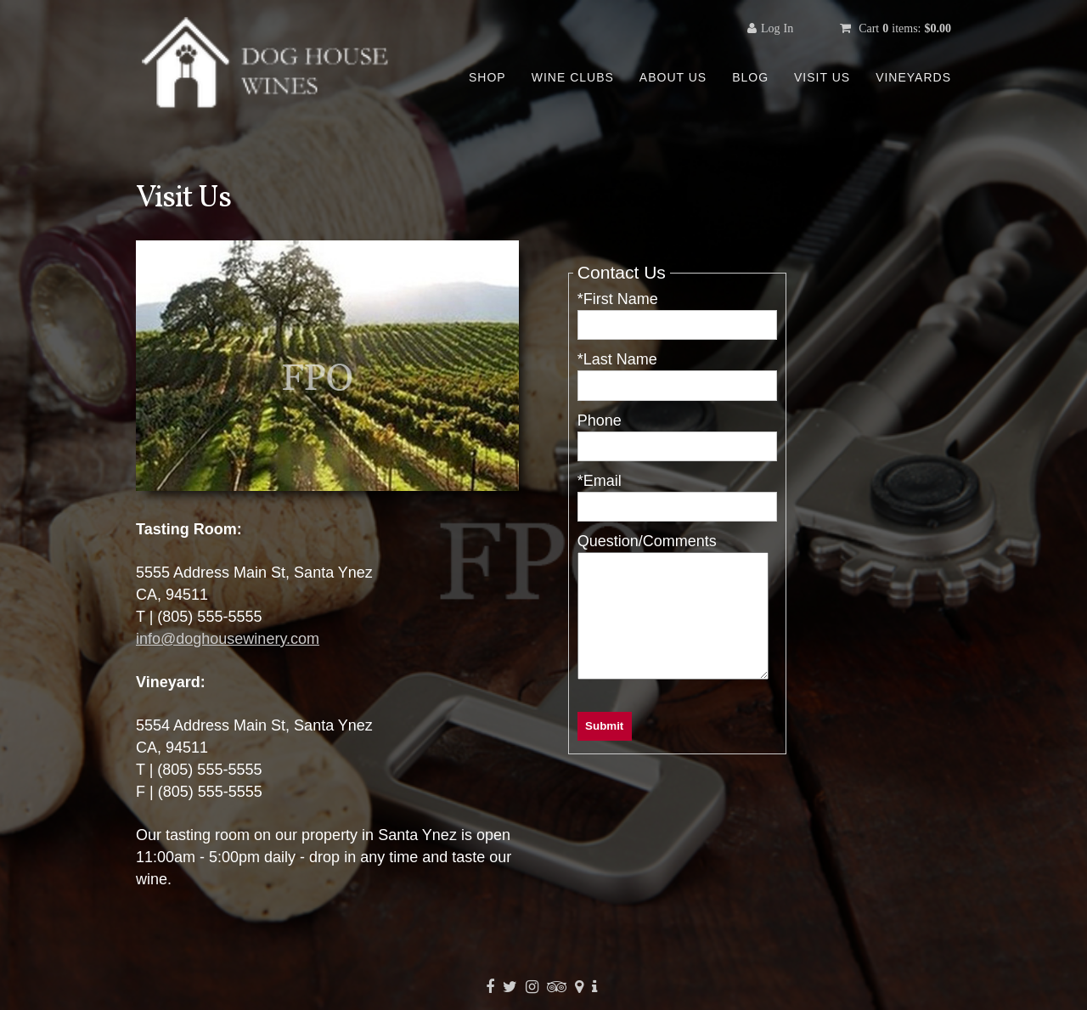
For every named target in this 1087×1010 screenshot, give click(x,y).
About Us (673, 77)
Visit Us (822, 77)
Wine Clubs (573, 77)
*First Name (617, 299)
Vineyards (913, 77)
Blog (750, 77)
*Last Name (617, 359)
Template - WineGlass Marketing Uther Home (267, 63)
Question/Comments (647, 541)
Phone (599, 420)
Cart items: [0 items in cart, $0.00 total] (903, 28)
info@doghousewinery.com (227, 638)
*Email (599, 480)
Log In (777, 28)
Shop (487, 77)
